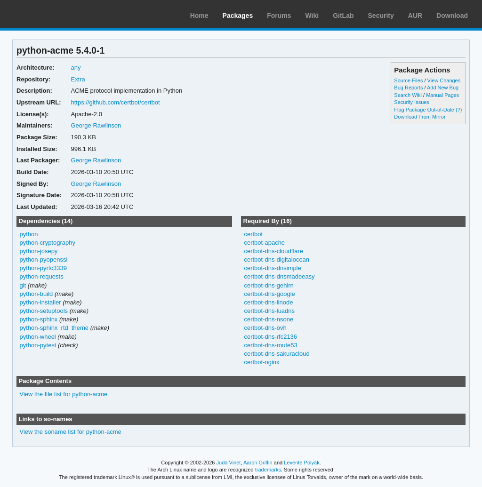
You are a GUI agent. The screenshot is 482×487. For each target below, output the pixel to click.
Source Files (408, 80)
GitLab (343, 15)
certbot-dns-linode (268, 302)
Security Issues (411, 102)
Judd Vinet (229, 462)
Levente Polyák (301, 462)
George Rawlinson (96, 125)
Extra (78, 79)
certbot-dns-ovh (265, 327)
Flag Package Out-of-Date (424, 109)
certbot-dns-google (269, 293)
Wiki (312, 15)
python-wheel (38, 336)
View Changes (444, 80)
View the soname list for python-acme (70, 431)
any (75, 67)
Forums (279, 15)
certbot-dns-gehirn (268, 285)
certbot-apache (264, 242)
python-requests (42, 276)
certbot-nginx (261, 362)
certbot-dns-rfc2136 (270, 336)
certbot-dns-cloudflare (273, 251)
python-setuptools (44, 310)
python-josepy (39, 251)
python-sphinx (39, 319)
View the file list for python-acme (64, 394)
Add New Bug (442, 87)
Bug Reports (408, 87)
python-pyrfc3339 (43, 267)
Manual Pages (442, 95)
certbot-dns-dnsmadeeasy (279, 276)
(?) (459, 109)
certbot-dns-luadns (269, 310)
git (23, 285)
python (29, 234)
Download (452, 15)
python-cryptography (47, 242)
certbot (253, 234)
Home (199, 15)
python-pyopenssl (44, 259)
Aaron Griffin (258, 462)
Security (381, 15)
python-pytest (38, 345)
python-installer (40, 302)
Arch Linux (51, 14)
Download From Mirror (419, 117)
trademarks (268, 469)
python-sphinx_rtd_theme (54, 327)
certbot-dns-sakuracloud (276, 353)
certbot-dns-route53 (270, 345)
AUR (415, 15)
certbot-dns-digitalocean (276, 259)
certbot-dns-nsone (268, 319)
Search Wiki (408, 95)
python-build (36, 293)
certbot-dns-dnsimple (272, 267)
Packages (238, 15)
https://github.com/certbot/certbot (115, 102)
